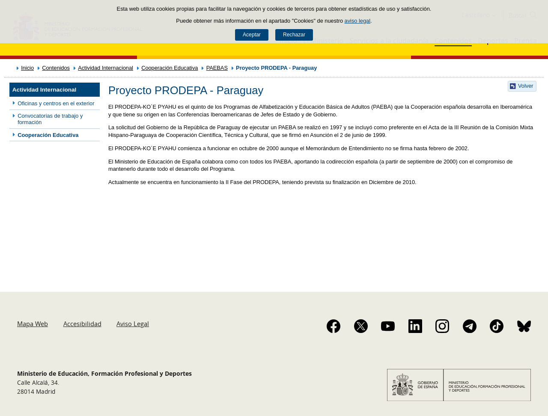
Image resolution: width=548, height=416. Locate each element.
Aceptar (252, 35)
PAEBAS (217, 68)
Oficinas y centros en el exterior (56, 103)
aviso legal (357, 21)
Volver (525, 86)
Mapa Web (32, 323)
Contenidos (56, 68)
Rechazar (294, 35)
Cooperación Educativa (169, 68)
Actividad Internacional (105, 68)
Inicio (27, 68)
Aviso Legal (132, 323)
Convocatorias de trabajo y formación (50, 119)
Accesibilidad (82, 323)
